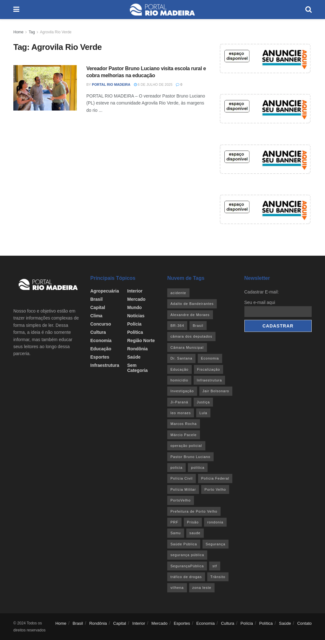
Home (18, 32)
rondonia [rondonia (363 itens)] (215, 522)
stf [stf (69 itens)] (214, 566)
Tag (32, 32)
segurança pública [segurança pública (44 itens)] (187, 555)
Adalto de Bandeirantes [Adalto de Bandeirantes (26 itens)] (192, 304)
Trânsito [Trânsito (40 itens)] (217, 577)
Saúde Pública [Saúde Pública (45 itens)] (183, 544)
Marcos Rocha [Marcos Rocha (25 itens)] (183, 424)
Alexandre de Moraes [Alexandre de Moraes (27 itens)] (190, 315)
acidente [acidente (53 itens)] (178, 293)
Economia (101, 340)
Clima (96, 315)
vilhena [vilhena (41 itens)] (177, 587)
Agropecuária (104, 290)
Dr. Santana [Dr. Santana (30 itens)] (181, 358)
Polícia (134, 324)
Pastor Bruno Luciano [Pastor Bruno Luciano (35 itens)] (190, 457)
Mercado (136, 299)
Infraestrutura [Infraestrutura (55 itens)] (209, 380)
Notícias (135, 315)
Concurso (100, 324)
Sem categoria (137, 368)
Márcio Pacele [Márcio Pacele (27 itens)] (183, 435)
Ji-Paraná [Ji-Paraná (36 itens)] (179, 402)
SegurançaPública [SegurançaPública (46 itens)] (187, 566)
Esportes (99, 357)
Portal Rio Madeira (111, 84)
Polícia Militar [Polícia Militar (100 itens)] (183, 489)
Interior (135, 290)
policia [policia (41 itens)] (176, 467)
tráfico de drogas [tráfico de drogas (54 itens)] (186, 577)
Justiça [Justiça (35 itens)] (203, 402)
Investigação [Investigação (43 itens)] (182, 391)
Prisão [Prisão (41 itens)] (193, 522)
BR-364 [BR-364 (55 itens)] (177, 325)
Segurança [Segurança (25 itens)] (215, 544)
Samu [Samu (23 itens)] (175, 533)
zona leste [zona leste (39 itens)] (201, 587)
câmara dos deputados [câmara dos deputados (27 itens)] (191, 336)
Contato (304, 623)
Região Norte (141, 340)
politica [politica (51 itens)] (197, 467)
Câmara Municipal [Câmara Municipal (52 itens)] (187, 347)
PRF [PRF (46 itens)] (174, 522)
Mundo (134, 307)
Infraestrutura (104, 365)
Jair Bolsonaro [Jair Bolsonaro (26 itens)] (215, 391)
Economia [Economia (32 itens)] (210, 358)
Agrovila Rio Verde (55, 32)
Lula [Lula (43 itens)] (203, 413)
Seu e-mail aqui (259, 302)
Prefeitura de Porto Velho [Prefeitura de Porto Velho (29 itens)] (193, 511)
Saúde (134, 357)
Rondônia (137, 348)
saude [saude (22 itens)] (195, 533)
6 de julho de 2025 (153, 84)
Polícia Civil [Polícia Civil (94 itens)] (181, 478)
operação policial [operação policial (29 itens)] (186, 446)
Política (135, 332)
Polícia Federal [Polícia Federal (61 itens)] (215, 478)
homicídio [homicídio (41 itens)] (179, 380)
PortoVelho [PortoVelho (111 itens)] (180, 500)
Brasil (96, 299)
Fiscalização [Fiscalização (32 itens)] (208, 369)
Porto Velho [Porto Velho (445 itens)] (215, 489)
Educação (100, 348)
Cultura (98, 332)
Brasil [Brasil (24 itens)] (198, 325)
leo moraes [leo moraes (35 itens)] (180, 413)
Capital (97, 307)
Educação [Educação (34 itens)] (179, 369)
